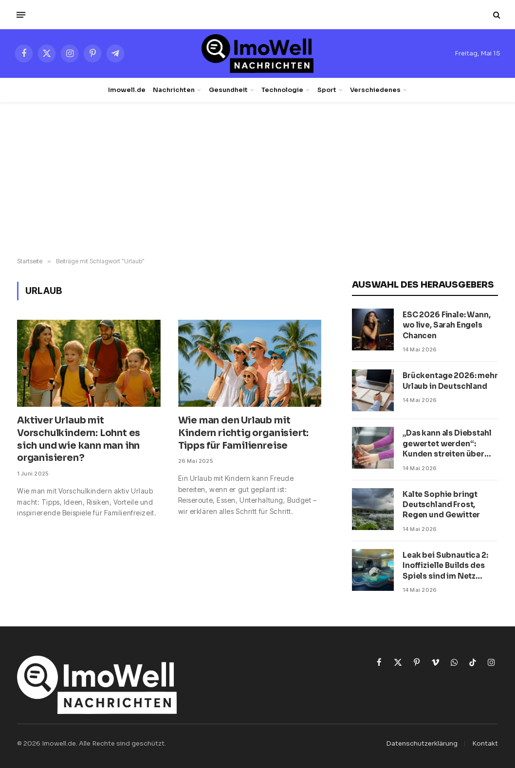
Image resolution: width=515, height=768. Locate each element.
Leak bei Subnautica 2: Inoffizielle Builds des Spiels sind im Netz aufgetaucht (445, 565)
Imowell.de (127, 90)
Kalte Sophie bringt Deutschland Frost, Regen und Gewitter (441, 505)
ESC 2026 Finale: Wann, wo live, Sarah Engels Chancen (447, 325)
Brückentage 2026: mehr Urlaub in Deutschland (450, 380)
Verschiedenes (375, 90)
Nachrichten (174, 90)
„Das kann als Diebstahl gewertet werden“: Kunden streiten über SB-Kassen (447, 443)
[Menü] (21, 14)
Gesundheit (228, 90)
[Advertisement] (257, 180)
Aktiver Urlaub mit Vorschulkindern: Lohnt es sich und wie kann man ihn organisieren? (78, 439)
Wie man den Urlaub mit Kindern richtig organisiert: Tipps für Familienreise (243, 433)
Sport (326, 90)
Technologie (282, 90)
